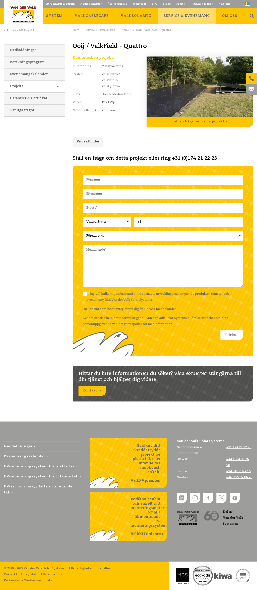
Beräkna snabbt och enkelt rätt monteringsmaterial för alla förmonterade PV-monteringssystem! (149, 517)
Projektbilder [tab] (88, 141)
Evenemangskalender (29, 74)
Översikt (10, 575)
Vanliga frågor (22, 110)
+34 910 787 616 (238, 471)
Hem (76, 30)
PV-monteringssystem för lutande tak (41, 477)
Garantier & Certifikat (28, 98)
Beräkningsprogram (27, 62)
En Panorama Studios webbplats (28, 581)
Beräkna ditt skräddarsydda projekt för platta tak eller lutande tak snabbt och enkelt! (146, 463)
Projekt (125, 30)
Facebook (208, 498)
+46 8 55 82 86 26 (239, 477)
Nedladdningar (23, 50)
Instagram (195, 498)
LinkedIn (182, 498)
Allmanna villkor (53, 575)
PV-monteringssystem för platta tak (39, 467)
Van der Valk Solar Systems (23, 14)
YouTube (235, 498)
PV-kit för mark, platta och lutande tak (38, 490)
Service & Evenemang (100, 30)
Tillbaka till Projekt (20, 30)
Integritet (29, 575)
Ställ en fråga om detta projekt (197, 121)
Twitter (221, 498)
